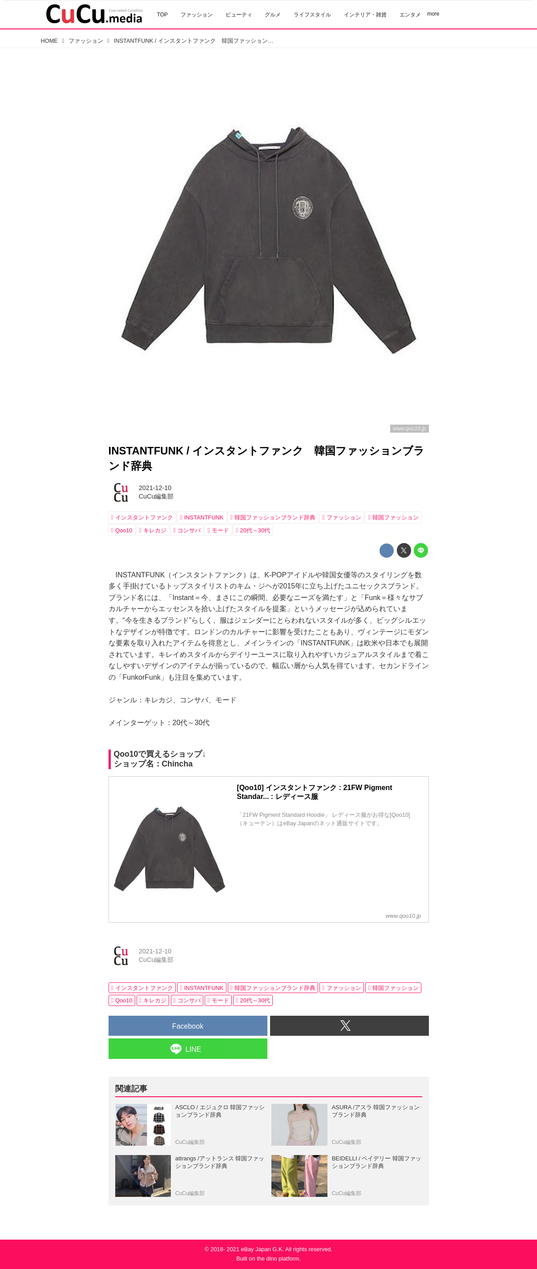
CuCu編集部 (156, 496)
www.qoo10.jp (409, 429)
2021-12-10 (155, 487)
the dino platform (278, 1258)
